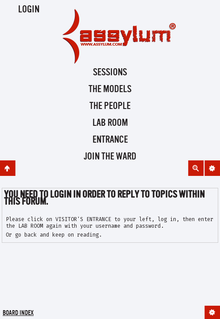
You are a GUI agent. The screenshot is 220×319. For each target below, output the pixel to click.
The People (110, 106)
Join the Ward (110, 157)
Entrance (110, 140)
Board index (18, 313)
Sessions (110, 73)
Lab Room (110, 123)
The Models (110, 89)
